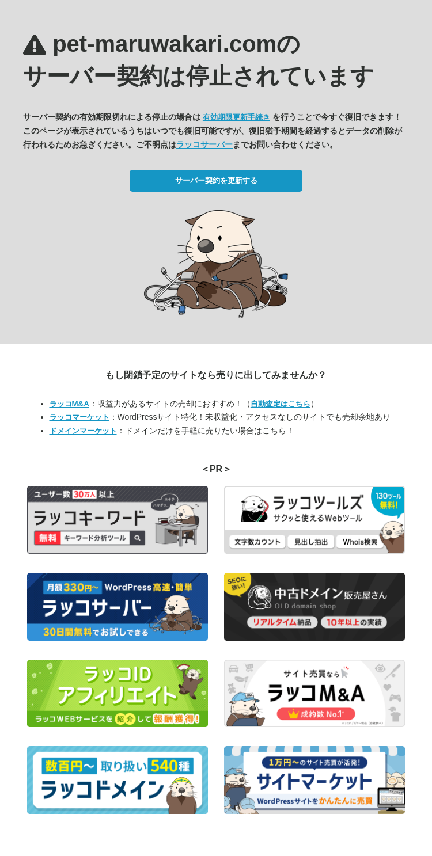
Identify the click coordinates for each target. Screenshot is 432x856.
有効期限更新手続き (236, 117)
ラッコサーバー (204, 144)
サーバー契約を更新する (216, 180)
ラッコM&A (69, 404)
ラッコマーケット (79, 417)
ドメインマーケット (83, 431)
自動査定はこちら (280, 404)
